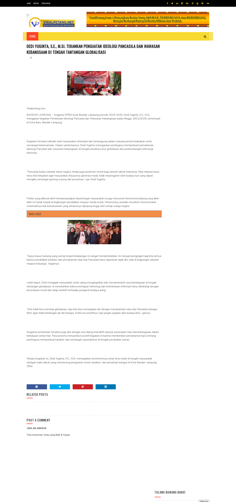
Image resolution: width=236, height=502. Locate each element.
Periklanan (45, 3)
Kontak (36, 3)
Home (29, 3)
